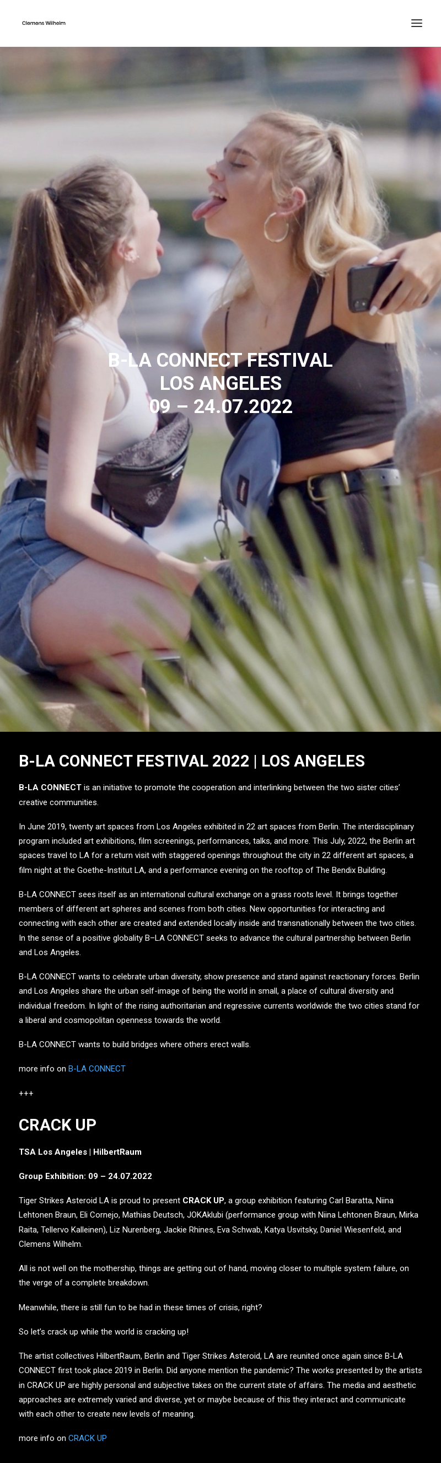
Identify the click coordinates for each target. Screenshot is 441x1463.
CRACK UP (87, 1429)
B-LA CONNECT (97, 1060)
